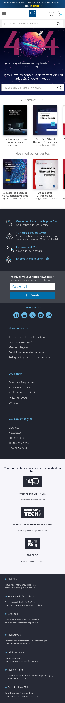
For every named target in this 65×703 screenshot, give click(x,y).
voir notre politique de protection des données (31, 280)
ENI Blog (13, 579)
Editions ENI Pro (17, 652)
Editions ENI (32, 13)
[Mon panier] (51, 13)
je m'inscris (32, 295)
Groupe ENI (14, 614)
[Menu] (4, 13)
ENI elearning (16, 669)
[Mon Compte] (60, 13)
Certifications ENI (18, 687)
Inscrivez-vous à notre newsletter (32, 278)
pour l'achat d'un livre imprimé (37, 222)
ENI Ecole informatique (21, 596)
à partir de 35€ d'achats (37, 248)
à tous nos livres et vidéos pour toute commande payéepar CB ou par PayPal (37, 236)
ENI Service (14, 634)
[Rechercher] (58, 23)
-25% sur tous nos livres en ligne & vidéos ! (32, 4)
